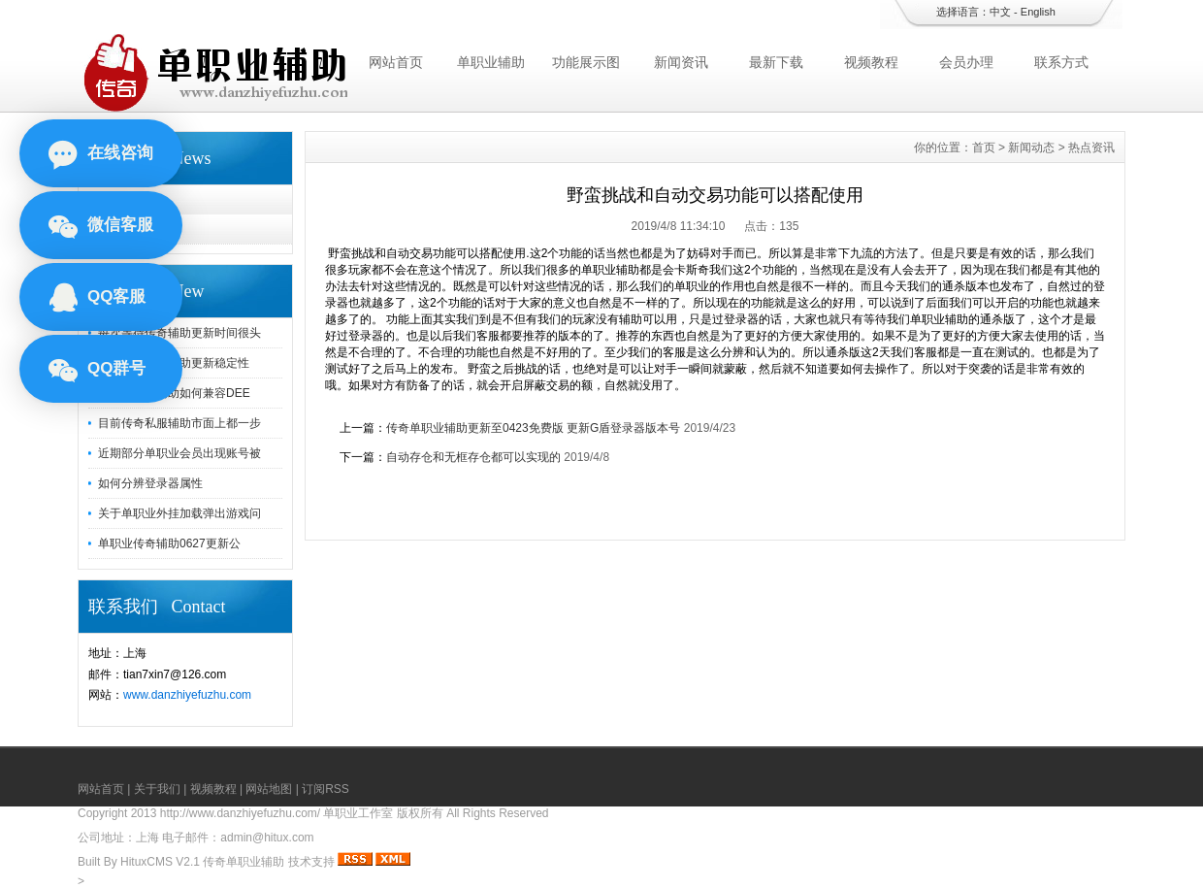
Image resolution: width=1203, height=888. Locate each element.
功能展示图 (586, 62)
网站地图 (268, 789)
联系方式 (1061, 62)
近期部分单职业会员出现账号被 (179, 453)
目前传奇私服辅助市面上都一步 (179, 423)
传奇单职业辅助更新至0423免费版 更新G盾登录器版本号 (533, 428)
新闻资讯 (681, 62)
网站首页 (396, 62)
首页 (983, 147)
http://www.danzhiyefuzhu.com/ (240, 813)
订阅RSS (325, 789)
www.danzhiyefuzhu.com (187, 695)
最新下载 (776, 62)
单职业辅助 (491, 62)
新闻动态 (131, 200)
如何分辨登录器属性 (150, 483)
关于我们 (157, 789)
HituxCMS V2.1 (160, 862)
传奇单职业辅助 (243, 862)
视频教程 (871, 62)
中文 (1000, 11)
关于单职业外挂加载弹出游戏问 (179, 513)
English (1038, 11)
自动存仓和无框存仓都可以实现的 (473, 457)
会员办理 (966, 62)
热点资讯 (131, 229)
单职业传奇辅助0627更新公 (169, 543)
